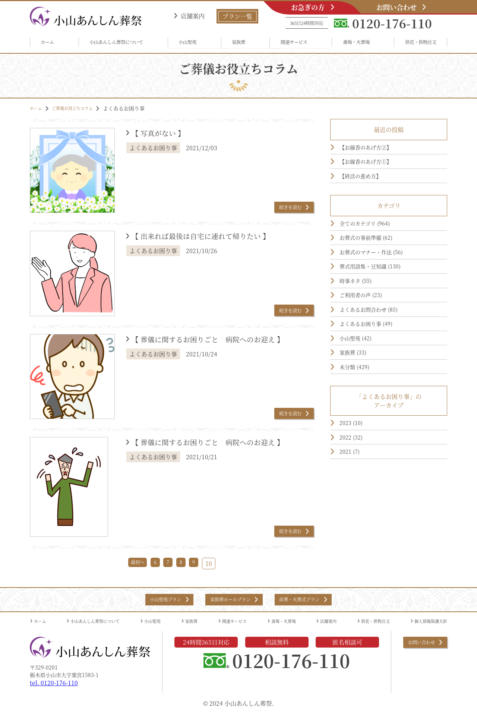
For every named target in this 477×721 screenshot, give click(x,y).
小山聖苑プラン (146, 603)
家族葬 (238, 43)
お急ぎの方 (308, 7)
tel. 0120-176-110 (54, 690)
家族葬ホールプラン (228, 603)
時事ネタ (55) (361, 314)
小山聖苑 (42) (361, 387)
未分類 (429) (360, 424)
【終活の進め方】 (367, 188)
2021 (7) (353, 521)
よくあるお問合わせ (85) (378, 351)
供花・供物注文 (414, 43)
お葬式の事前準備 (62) (375, 259)
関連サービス (290, 43)
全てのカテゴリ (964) (373, 240)
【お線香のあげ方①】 (374, 170)
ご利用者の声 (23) (368, 332)
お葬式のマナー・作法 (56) (381, 277)
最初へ (132, 566)
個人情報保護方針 (426, 627)
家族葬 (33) (358, 406)
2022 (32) (355, 503)
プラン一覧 (237, 16)
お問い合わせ (396, 7)
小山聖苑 (193, 43)
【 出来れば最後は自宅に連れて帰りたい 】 (220, 239)
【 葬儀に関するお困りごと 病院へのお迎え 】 (219, 350)
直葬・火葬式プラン (315, 603)
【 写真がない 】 (166, 137)
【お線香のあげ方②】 (374, 152)
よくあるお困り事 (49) (375, 369)
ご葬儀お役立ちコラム (81, 110)
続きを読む (283, 208)
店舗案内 (193, 16)
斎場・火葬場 (351, 43)
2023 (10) (355, 484)
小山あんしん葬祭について (120, 43)
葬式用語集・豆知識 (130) (380, 295)
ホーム (51, 43)
